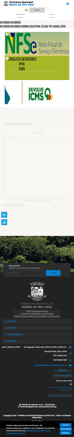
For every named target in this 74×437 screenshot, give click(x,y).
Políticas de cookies (65, 390)
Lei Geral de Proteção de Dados (60, 396)
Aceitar (66, 425)
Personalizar (66, 429)
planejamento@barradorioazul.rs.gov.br (50, 365)
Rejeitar (66, 433)
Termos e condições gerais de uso (60, 387)
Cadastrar (53, 273)
